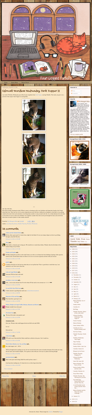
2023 (73, 256)
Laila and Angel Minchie (11, 272)
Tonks (82, 241)
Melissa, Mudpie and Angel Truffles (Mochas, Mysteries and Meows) (22, 304)
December (76, 275)
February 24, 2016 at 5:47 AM (13, 249)
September (76, 282)
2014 (73, 401)
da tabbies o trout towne (12, 280)
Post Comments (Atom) (37, 380)
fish (12, 224)
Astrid (72, 239)
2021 (73, 261)
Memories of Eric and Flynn (12, 296)
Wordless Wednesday (32, 224)
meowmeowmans (10, 357)
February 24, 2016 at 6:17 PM (13, 309)
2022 (73, 258)
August (75, 284)
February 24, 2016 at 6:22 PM (13, 317)
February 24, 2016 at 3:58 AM (13, 239)
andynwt (50, 412)
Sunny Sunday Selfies (78, 325)
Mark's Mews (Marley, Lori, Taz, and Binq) (16, 344)
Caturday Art (76, 307)
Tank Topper (39, 95)
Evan (83, 239)
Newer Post (5, 376)
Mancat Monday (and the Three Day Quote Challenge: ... (79, 392)
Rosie (88, 239)
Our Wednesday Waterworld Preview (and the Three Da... (78, 381)
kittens (15, 224)
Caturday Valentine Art (78, 371)
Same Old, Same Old (78, 361)
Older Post (62, 376)
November (76, 277)
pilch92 (7, 262)
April (75, 294)
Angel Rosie (14, 82)
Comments (74, 93)
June (75, 289)
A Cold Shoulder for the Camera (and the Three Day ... (79, 386)
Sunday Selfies (77, 304)
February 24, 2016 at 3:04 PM (13, 285)
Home (5, 82)
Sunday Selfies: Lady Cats (79, 346)
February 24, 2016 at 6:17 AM (13, 259)
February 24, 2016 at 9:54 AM (13, 277)
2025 (73, 251)
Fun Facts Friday (77, 331)
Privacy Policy (25, 82)
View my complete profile (76, 134)
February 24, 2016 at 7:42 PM (13, 332)
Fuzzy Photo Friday (78, 373)
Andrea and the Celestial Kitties (13, 233)
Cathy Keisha (9, 336)
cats (7, 224)
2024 (73, 254)
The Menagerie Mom (84, 101)
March (75, 296)
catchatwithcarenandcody (33, 291)
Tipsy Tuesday (76, 341)
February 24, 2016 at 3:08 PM (13, 293)
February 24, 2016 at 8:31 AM (13, 268)
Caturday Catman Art (78, 348)
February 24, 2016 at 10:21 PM (13, 365)
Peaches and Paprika (11, 252)
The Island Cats (9, 313)
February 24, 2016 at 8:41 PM (13, 354)
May (75, 291)
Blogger (61, 412)
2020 (73, 263)
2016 (73, 273)
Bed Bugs (75, 309)
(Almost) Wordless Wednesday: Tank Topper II (78, 317)
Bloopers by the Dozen (78, 351)
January (76, 396)
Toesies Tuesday (77, 320)
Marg (7, 242)
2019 (73, 265)
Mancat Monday (77, 323)
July (75, 286)
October (76, 279)
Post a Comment (8, 369)
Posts (73, 91)
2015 (73, 399)
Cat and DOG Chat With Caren (13, 288)
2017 (73, 270)
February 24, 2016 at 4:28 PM (13, 301)
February (76, 298)
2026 (73, 249)
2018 (73, 268)
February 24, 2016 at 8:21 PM (13, 340)
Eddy (10, 224)
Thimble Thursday (22, 224)
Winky (86, 241)
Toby (78, 241)
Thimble (73, 241)
